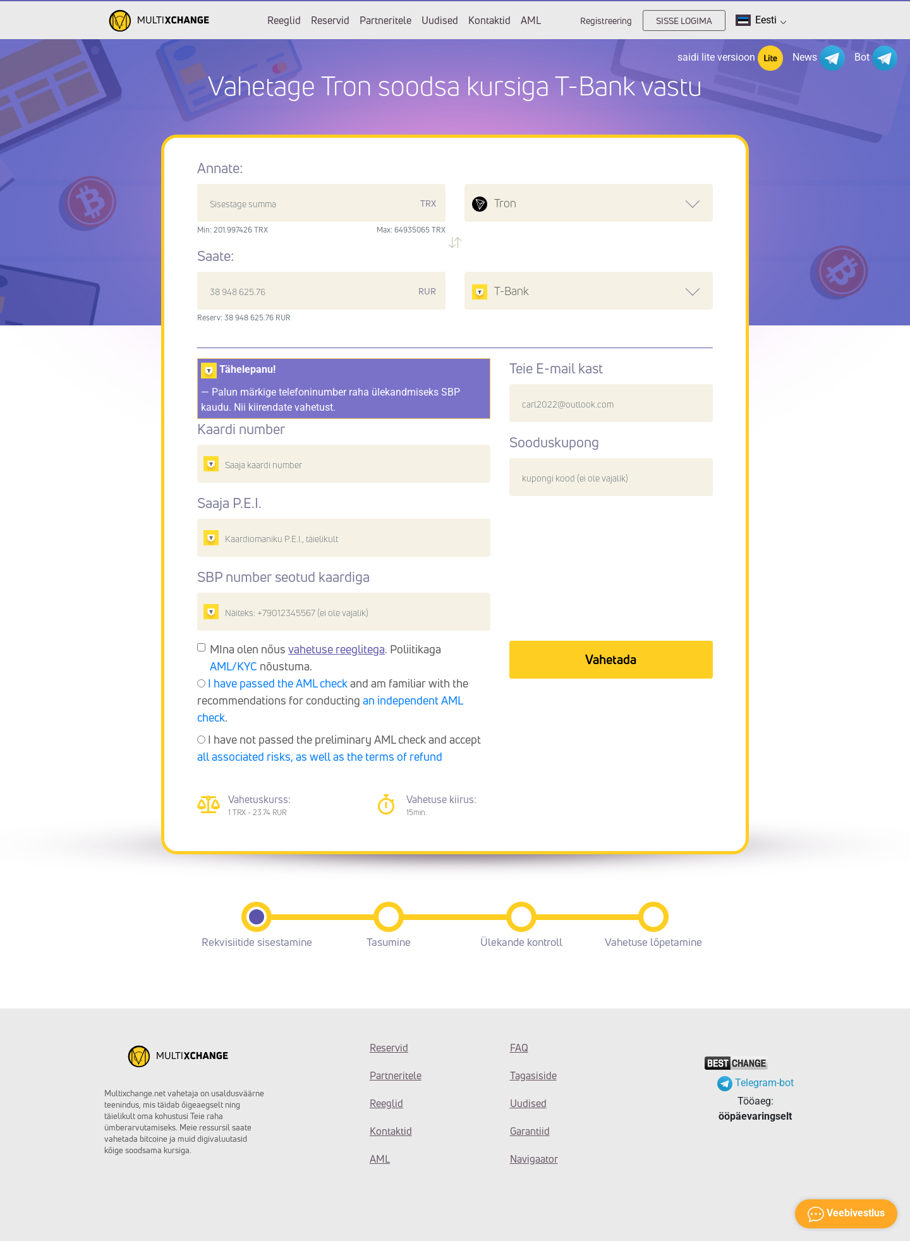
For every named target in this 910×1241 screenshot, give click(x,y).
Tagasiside (533, 1075)
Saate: (215, 255)
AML (531, 20)
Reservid (330, 20)
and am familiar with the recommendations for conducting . (332, 700)
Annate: (220, 168)
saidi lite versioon (730, 58)
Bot (875, 58)
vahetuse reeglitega (336, 649)
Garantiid (530, 1131)
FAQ (519, 1048)
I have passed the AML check (278, 683)
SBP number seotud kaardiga (283, 576)
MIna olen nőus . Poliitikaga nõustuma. (325, 657)
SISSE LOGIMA (684, 21)
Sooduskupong (554, 442)
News (818, 58)
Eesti (761, 20)
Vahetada (610, 659)
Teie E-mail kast (556, 368)
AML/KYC (233, 666)
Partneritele (385, 20)
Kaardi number (241, 429)
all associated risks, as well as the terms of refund (319, 756)
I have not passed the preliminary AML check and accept (339, 748)
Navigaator (534, 1159)
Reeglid (284, 20)
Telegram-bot (755, 1083)
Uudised (440, 20)
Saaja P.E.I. (229, 502)
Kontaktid (489, 20)
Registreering (606, 21)
